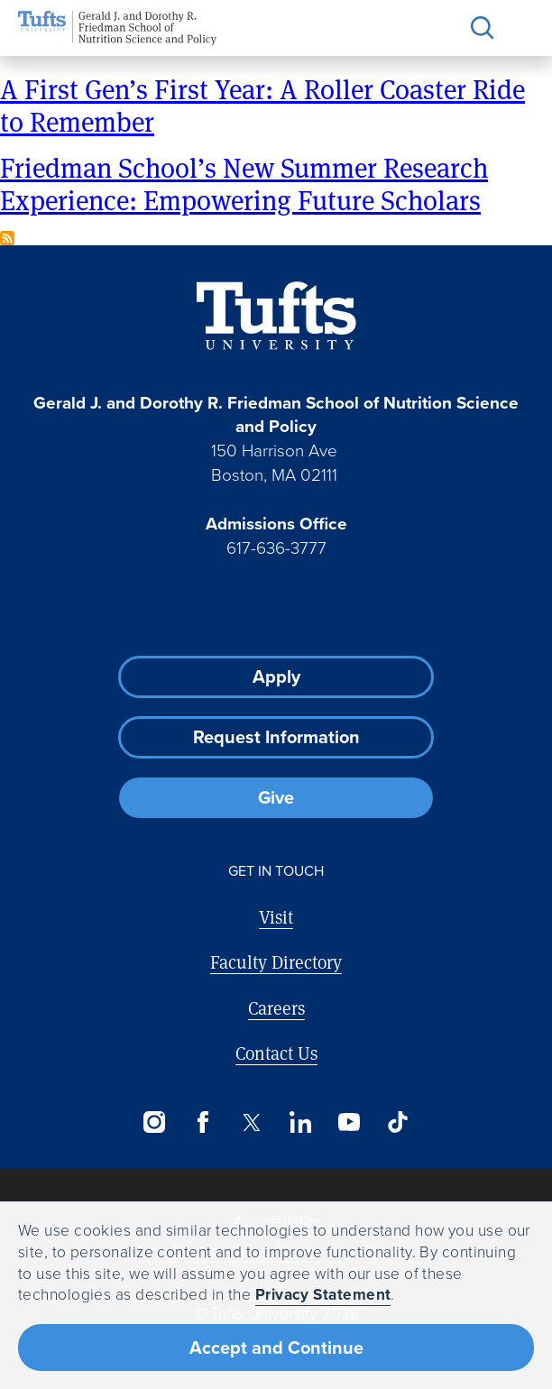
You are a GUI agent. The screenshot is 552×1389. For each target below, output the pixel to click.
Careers (276, 1008)
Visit (276, 917)
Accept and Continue (276, 1347)
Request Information (276, 736)
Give (276, 797)
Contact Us (276, 1053)
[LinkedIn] (300, 1122)
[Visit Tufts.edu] (276, 316)
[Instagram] (154, 1122)
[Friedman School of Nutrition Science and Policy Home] (117, 28)
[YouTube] (349, 1122)
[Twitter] (251, 1122)
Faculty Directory (276, 962)
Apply (276, 676)
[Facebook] (203, 1122)
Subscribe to (7, 238)
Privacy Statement (323, 1294)
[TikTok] (398, 1122)
